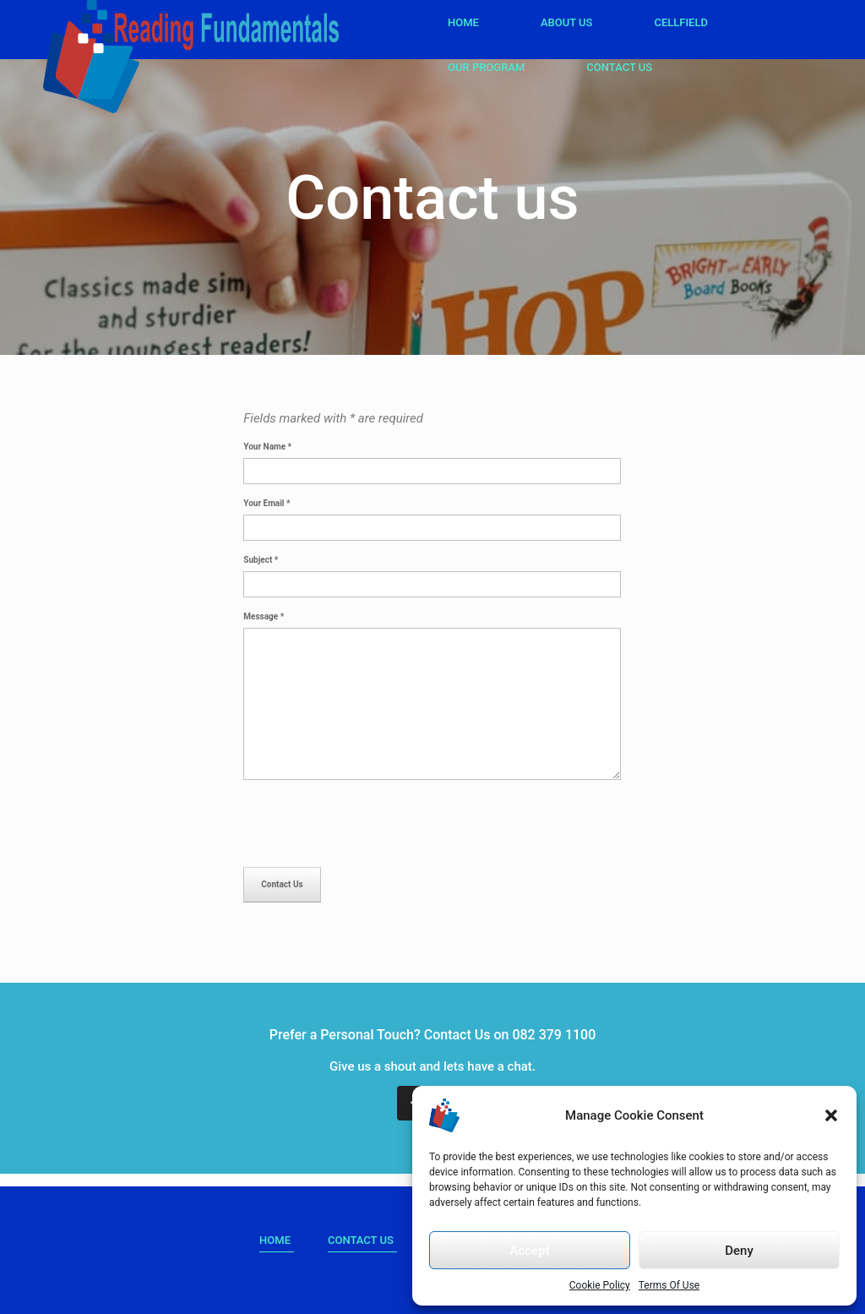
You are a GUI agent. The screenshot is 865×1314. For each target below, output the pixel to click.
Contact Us (619, 67)
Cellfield (681, 22)
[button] (831, 1115)
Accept (529, 1250)
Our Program (486, 67)
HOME (275, 1240)
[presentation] (371, 826)
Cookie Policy (599, 1285)
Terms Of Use (669, 1285)
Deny (739, 1250)
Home (463, 22)
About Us (567, 22)
